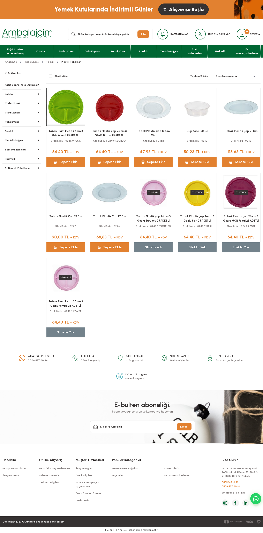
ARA (143, 34)
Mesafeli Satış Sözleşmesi (54, 468)
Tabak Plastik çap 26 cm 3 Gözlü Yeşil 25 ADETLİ (65, 133)
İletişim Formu (10, 475)
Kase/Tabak (171, 468)
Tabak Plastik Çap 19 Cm (65, 216)
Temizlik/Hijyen (14, 140)
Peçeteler (117, 475)
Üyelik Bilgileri (84, 475)
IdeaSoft (110, 530)
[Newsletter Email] (142, 427)
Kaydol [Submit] (184, 426)
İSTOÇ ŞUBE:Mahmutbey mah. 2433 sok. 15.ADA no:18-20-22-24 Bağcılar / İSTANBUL (240, 472)
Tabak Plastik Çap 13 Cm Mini (153, 133)
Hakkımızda (83, 500)
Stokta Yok (153, 247)
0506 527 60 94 (231, 486)
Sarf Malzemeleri (15, 149)
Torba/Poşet (12, 103)
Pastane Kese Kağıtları (125, 468)
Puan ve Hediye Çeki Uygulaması (87, 484)
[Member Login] (200, 34)
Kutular (9, 94)
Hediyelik (10, 158)
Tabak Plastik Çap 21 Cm (241, 131)
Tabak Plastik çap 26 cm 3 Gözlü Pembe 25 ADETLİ (65, 303)
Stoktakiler (61, 76)
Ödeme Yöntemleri (50, 475)
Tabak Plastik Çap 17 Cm (109, 216)
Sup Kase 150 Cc (197, 131)
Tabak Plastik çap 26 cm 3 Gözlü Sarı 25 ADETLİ (197, 218)
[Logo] (27, 33)
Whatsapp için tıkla (233, 492)
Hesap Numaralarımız (15, 468)
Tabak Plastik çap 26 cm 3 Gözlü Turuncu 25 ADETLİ (153, 218)
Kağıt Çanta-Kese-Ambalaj (21, 84)
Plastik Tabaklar (71, 61)
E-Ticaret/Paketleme (17, 168)
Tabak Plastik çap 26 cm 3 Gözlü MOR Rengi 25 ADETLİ (241, 218)
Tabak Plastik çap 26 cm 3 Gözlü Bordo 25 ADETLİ (109, 133)
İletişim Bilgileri (84, 468)
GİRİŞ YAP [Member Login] (224, 34)
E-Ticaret (123, 530)
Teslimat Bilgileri (49, 482)
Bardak (9, 131)
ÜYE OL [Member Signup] (212, 34)
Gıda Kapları (12, 112)
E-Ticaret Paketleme (176, 475)
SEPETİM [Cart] (255, 34)
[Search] (110, 34)
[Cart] (242, 34)
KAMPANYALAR (179, 34)
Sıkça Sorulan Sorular (89, 493)
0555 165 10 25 (230, 482)
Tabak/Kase (12, 121)
